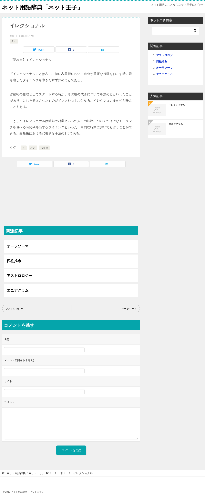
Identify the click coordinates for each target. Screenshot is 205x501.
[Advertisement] (71, 198)
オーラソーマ (17, 246)
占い (14, 41)
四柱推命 (14, 261)
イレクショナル (177, 105)
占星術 (44, 147)
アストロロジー (19, 276)
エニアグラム (17, 290)
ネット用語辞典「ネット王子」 (44, 6)
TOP (28, 473)
